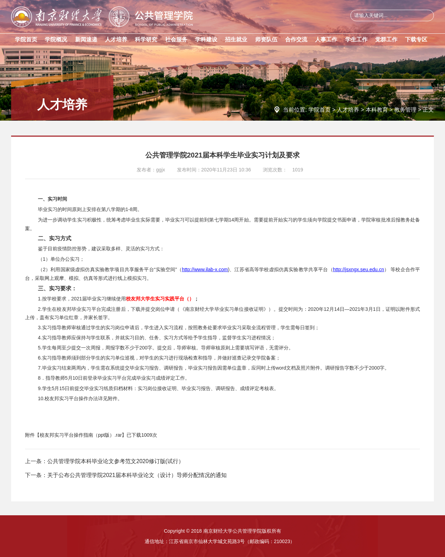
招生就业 (236, 39)
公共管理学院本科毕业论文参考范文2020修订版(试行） (115, 461)
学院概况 (56, 39)
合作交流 (296, 39)
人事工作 (326, 39)
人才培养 (116, 39)
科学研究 (146, 39)
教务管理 (405, 110)
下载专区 (416, 39)
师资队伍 (266, 39)
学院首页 (26, 39)
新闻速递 (86, 39)
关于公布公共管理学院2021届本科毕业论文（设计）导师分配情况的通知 (137, 475)
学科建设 (206, 39)
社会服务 (176, 39)
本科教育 (377, 110)
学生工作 (356, 39)
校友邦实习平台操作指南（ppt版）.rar (81, 435)
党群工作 (386, 39)
